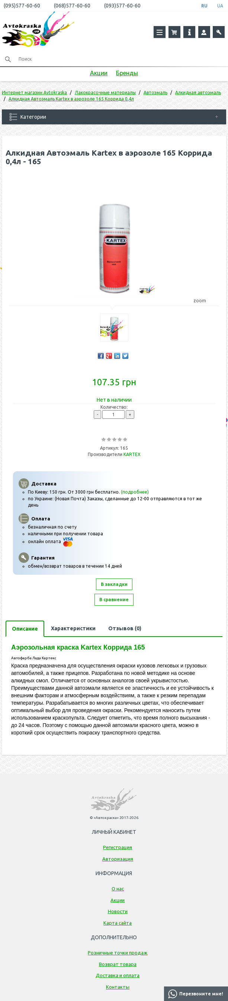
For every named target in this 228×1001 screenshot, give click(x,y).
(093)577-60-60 (122, 6)
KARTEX (132, 454)
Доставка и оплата (117, 975)
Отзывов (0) (124, 628)
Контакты (117, 986)
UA (220, 5)
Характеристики (73, 628)
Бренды (127, 73)
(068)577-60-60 (72, 6)
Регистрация (117, 847)
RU (204, 5)
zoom (203, 300)
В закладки (114, 584)
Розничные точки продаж (117, 952)
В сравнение (114, 599)
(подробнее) (135, 492)
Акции (98, 73)
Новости (118, 911)
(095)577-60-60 (22, 6)
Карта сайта (117, 922)
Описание (25, 629)
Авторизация (117, 858)
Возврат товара (118, 964)
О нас (118, 888)
